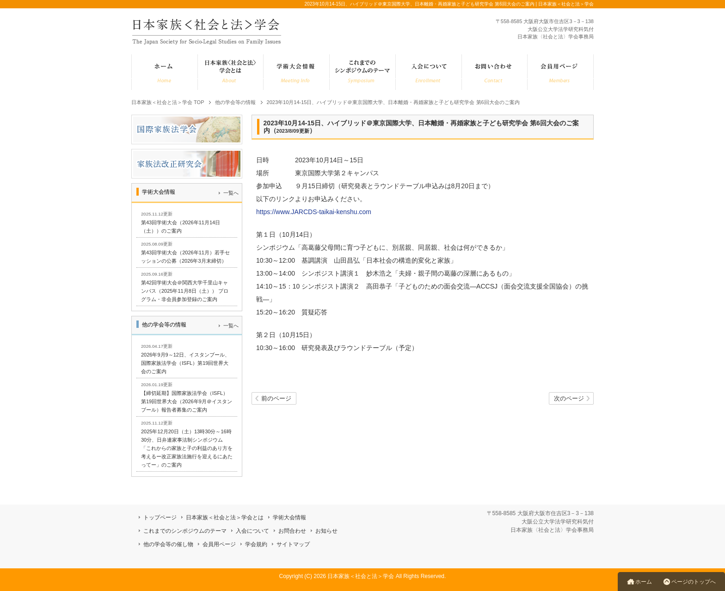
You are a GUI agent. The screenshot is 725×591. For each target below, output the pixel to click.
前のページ (276, 398)
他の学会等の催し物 (168, 544)
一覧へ (231, 193)
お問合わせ (292, 531)
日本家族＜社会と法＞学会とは (225, 517)
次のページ (569, 398)
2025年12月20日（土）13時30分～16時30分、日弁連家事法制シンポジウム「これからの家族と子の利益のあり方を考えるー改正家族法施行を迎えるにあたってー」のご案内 (187, 448)
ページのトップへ (693, 582)
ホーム (643, 582)
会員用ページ (219, 544)
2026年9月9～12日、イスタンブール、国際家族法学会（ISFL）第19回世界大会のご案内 (185, 363)
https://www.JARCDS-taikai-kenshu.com (313, 211)
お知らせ (326, 531)
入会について (252, 531)
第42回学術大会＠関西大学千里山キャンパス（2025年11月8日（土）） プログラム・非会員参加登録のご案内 (184, 291)
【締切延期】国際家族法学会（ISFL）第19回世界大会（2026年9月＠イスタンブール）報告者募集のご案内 (186, 401)
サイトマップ (293, 544)
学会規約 (256, 544)
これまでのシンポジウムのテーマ (185, 531)
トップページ (160, 517)
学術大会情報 (289, 517)
